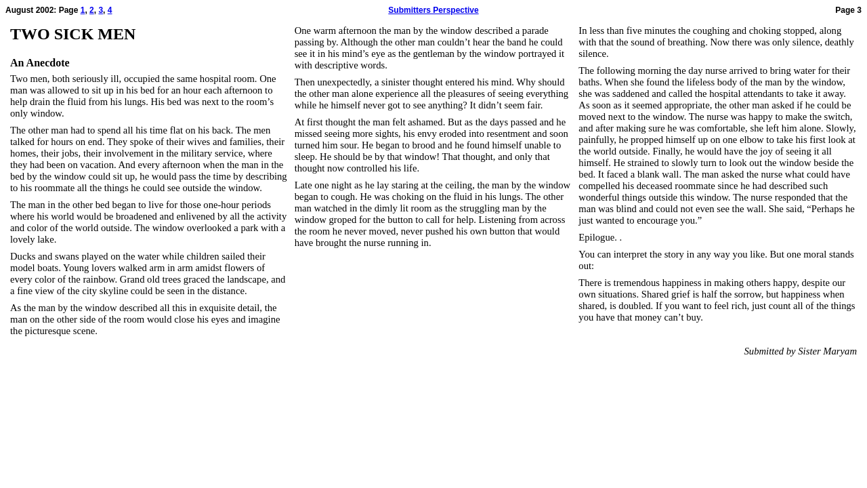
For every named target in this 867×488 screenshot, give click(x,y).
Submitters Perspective (433, 10)
